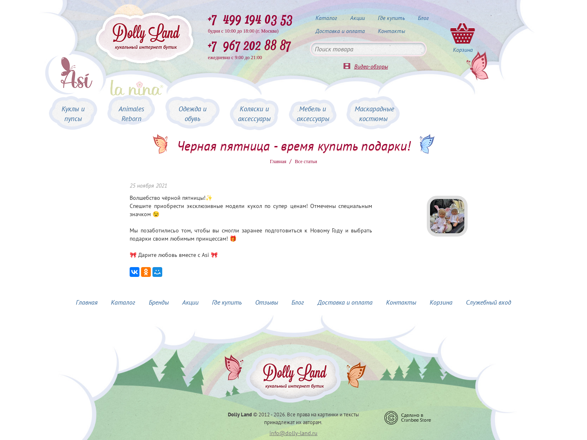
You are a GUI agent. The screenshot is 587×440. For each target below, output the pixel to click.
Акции (357, 18)
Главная (278, 161)
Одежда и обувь (193, 113)
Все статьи (306, 161)
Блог (423, 18)
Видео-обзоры (371, 66)
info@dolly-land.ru (293, 433)
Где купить (391, 18)
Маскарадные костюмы (374, 113)
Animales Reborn (131, 113)
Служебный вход (488, 302)
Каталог (326, 18)
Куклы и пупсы (73, 113)
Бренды (159, 302)
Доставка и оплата (340, 31)
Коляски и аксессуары (254, 113)
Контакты (391, 31)
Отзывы (266, 302)
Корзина (441, 302)
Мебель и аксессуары (313, 113)
